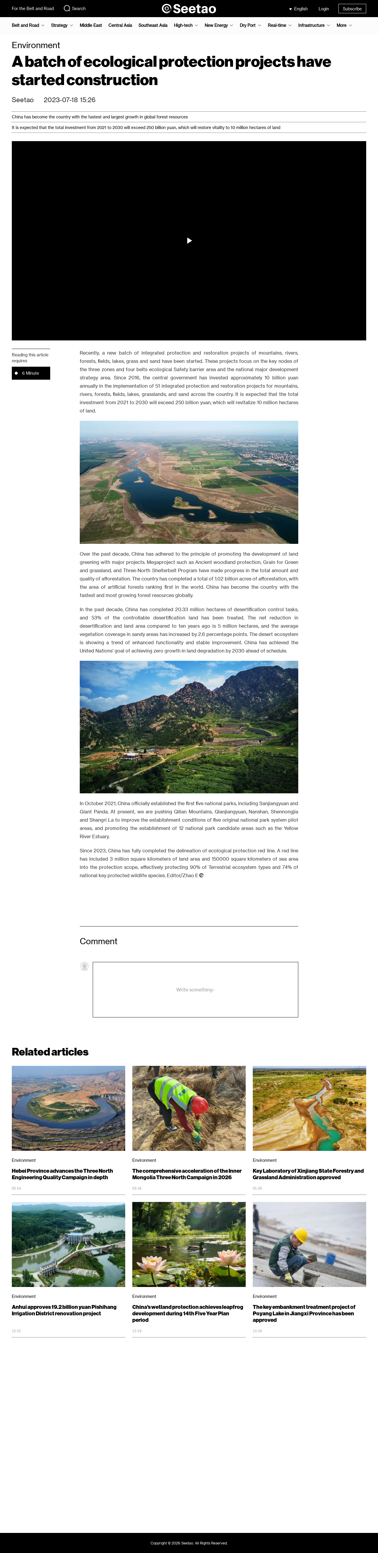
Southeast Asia (153, 25)
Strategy (59, 25)
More (341, 25)
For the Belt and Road (33, 8)
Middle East (91, 25)
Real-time (277, 25)
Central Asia (120, 25)
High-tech (183, 25)
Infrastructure (311, 25)
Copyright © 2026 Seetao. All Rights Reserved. (189, 1543)
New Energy (216, 25)
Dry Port (247, 25)
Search (74, 8)
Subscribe (352, 8)
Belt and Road (25, 25)
